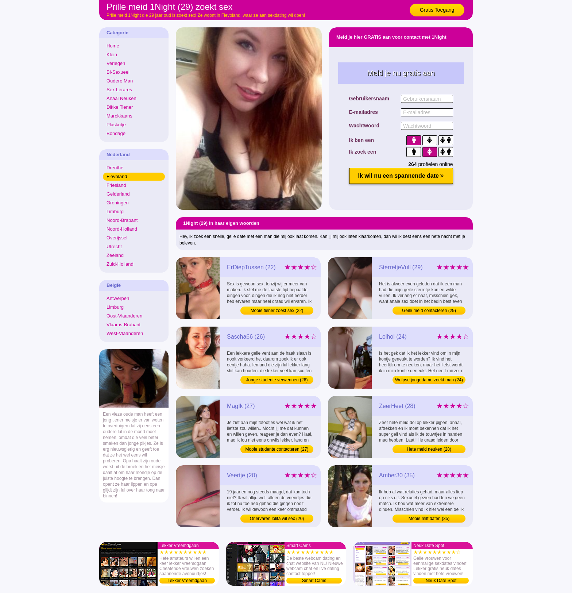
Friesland (116, 185)
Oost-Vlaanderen (124, 316)
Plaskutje (116, 124)
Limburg (115, 211)
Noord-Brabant (122, 220)
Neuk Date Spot (441, 580)
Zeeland (115, 255)
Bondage (116, 133)
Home (113, 46)
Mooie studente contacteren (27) (277, 449)
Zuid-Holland (120, 264)
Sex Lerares (119, 89)
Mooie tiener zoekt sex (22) (277, 310)
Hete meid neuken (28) (429, 449)
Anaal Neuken (121, 98)
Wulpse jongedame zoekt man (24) (429, 379)
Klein (112, 54)
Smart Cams (314, 580)
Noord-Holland (122, 229)
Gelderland (118, 194)
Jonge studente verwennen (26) (277, 379)
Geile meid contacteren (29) (429, 310)
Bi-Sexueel (118, 72)
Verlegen (116, 63)
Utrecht (114, 246)
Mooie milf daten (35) (429, 518)
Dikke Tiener (120, 107)
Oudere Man (120, 81)
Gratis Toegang (437, 10)
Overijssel (117, 237)
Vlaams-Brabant (123, 324)
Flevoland (117, 176)
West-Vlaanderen (125, 333)
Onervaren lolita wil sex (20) (277, 518)
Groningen (118, 202)
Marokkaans (119, 116)
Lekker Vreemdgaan (187, 580)
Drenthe (115, 167)
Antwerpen (118, 298)
